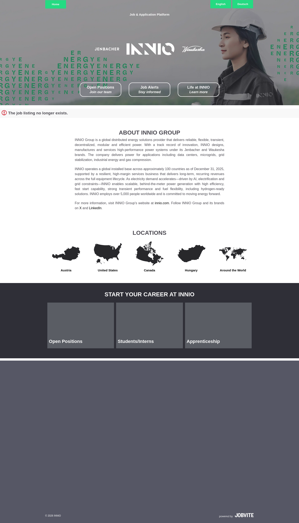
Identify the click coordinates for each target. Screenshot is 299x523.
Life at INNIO (198, 89)
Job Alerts (149, 89)
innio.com (162, 203)
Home (55, 4)
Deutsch (243, 4)
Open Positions (100, 89)
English (220, 4)
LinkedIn (95, 208)
